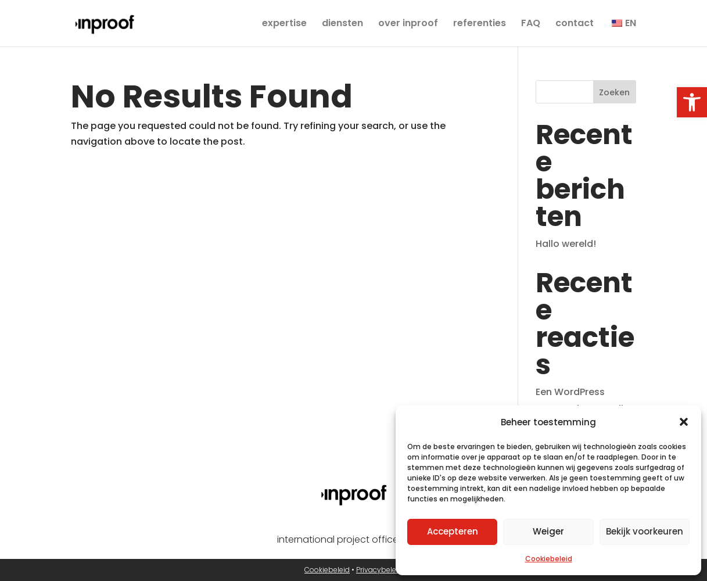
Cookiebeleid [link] (548, 559)
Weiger (548, 531)
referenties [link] (479, 24)
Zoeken (614, 92)
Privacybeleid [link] (379, 570)
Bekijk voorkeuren (644, 531)
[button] (684, 422)
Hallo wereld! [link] (566, 243)
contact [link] (574, 24)
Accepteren (452, 531)
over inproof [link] (408, 24)
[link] (692, 102)
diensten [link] (342, 24)
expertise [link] (284, 24)
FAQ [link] (530, 24)
